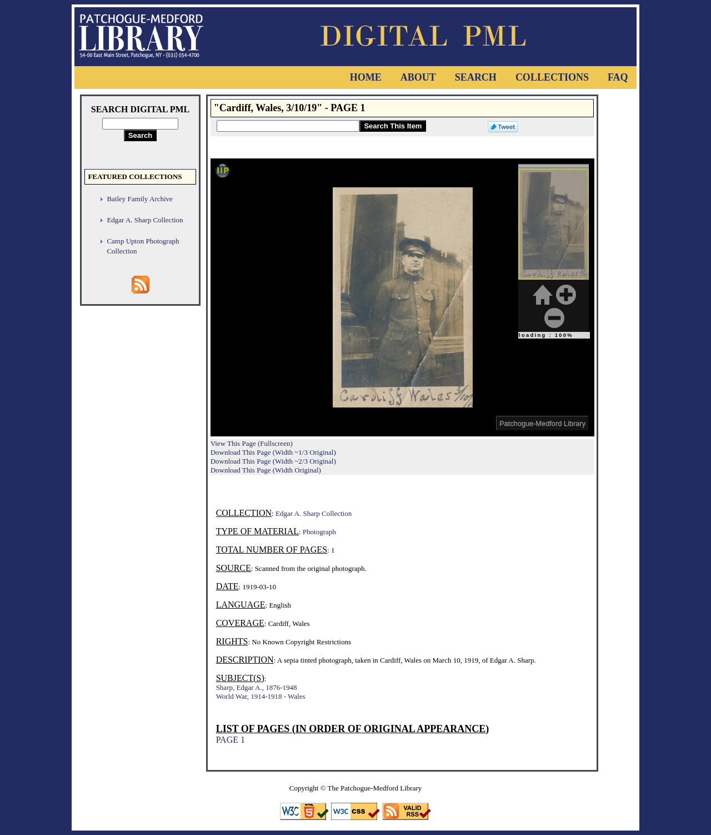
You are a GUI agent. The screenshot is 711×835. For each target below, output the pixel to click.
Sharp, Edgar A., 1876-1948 (256, 687)
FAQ (618, 77)
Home (366, 77)
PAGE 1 (230, 739)
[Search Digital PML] (140, 124)
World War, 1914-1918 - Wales (261, 696)
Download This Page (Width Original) (266, 470)
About (418, 77)
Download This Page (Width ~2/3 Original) (273, 461)
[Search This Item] (288, 126)
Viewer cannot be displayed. (402, 297)
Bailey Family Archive (139, 199)
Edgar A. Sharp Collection (145, 220)
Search (476, 77)
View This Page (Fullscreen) (252, 443)
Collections (552, 77)
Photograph (319, 532)
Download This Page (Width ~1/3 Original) (273, 452)
